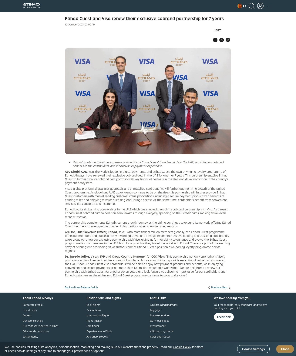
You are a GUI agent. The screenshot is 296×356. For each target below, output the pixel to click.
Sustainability (30, 336)
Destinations (93, 310)
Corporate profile (33, 305)
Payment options (160, 315)
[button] (241, 6)
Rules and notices (160, 336)
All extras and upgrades (163, 305)
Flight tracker (94, 320)
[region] (148, 349)
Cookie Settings (253, 349)
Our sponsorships (33, 320)
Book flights (93, 305)
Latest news (30, 310)
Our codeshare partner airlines (40, 326)
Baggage (155, 310)
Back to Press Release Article (81, 287)
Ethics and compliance (36, 331)
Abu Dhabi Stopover (97, 336)
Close (285, 349)
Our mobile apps (159, 320)
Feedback (224, 317)
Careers (27, 315)
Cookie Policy (182, 347)
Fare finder (92, 326)
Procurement (158, 326)
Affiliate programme (161, 331)
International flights (97, 315)
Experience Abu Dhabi (99, 331)
